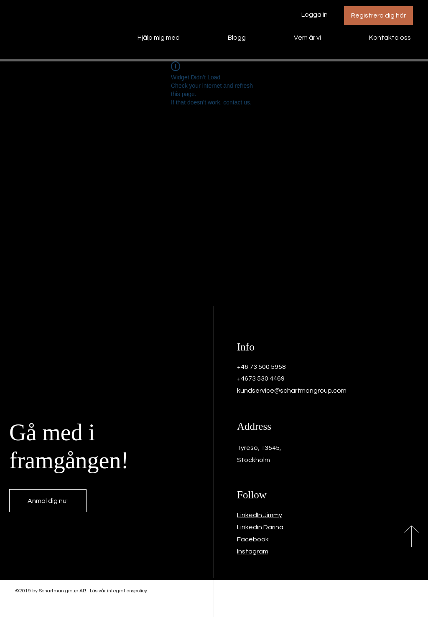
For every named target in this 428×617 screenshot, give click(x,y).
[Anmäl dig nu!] (48, 500)
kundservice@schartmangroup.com (291, 390)
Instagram (252, 551)
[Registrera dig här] (378, 15)
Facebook (253, 539)
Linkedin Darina (260, 527)
